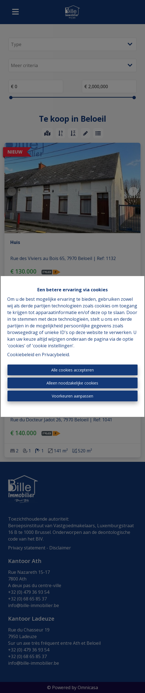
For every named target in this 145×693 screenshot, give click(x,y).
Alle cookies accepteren (72, 370)
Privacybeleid (55, 354)
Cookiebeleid (20, 354)
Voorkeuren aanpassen (72, 396)
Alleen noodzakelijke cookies (72, 383)
